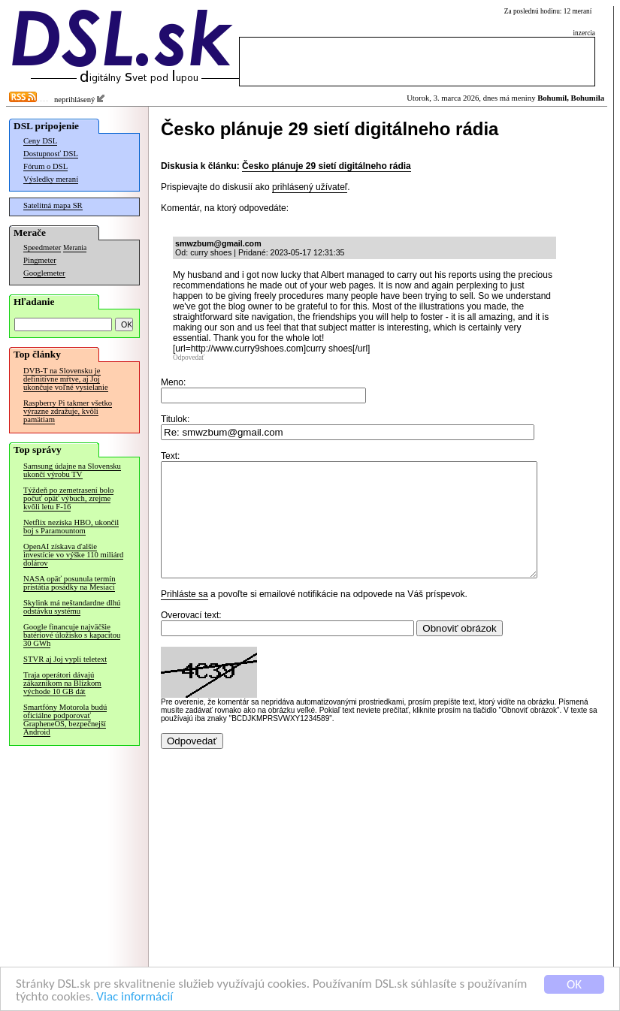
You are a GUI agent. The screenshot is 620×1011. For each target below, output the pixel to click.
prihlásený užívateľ (309, 187)
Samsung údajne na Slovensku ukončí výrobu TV (72, 470)
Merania (74, 248)
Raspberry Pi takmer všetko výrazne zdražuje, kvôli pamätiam (67, 411)
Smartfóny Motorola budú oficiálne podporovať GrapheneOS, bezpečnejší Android (65, 719)
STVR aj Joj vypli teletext (65, 659)
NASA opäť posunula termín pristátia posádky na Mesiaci (69, 583)
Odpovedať (188, 357)
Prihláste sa (184, 616)
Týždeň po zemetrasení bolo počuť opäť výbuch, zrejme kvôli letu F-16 (68, 498)
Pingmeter (39, 260)
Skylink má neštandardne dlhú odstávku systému (71, 607)
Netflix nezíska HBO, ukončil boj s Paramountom (71, 526)
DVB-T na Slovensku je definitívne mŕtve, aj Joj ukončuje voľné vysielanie (65, 379)
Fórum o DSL (45, 166)
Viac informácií (134, 998)
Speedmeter (42, 247)
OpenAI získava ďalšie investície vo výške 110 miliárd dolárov (73, 554)
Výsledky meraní (50, 179)
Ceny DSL (40, 141)
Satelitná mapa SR (53, 205)
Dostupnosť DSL (50, 153)
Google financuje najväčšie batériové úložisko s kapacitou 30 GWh (71, 635)
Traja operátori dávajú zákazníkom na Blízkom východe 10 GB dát (62, 683)
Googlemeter (44, 273)
